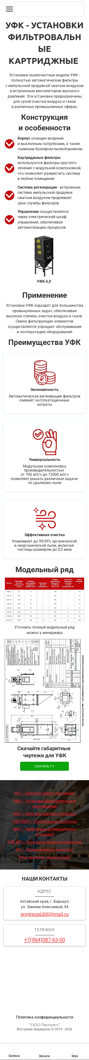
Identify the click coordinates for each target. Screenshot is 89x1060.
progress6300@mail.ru (45, 914)
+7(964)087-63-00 (44, 940)
